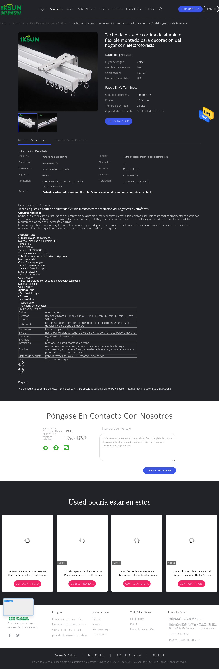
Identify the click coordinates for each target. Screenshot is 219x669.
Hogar (42, 9)
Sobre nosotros (87, 9)
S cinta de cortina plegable (67, 629)
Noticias (149, 9)
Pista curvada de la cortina (67, 619)
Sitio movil (158, 655)
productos (56, 9)
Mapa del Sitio (96, 655)
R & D (133, 624)
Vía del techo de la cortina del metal (38, 388)
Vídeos (70, 9)
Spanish (211, 9)
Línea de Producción (142, 629)
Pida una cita (190, 9)
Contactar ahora (118, 121)
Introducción (99, 634)
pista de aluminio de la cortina (69, 635)
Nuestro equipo (101, 629)
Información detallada (32, 140)
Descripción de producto (70, 140)
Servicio (96, 624)
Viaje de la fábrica (111, 9)
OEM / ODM (137, 619)
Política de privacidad (128, 655)
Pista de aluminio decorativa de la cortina (149, 388)
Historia (96, 619)
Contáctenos (133, 9)
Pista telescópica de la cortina (69, 624)
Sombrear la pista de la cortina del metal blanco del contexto (92, 388)
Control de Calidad (65, 655)
